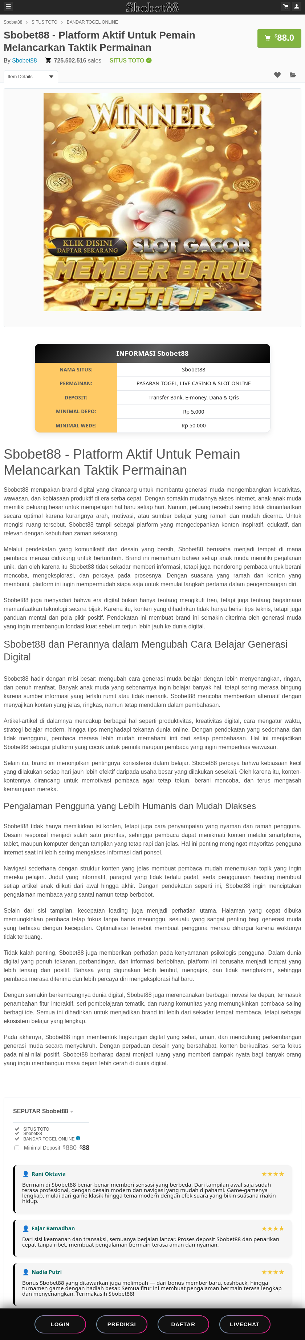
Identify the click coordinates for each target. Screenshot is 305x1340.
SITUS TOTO (44, 22)
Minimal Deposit (56, 1147)
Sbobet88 (13, 22)
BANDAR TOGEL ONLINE (92, 22)
